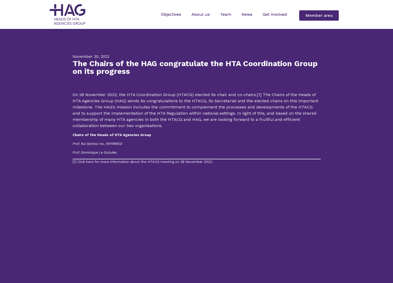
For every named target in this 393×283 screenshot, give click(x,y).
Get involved (275, 14)
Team (225, 14)
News (247, 14)
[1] (259, 94)
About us (200, 14)
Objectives (171, 14)
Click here (85, 162)
